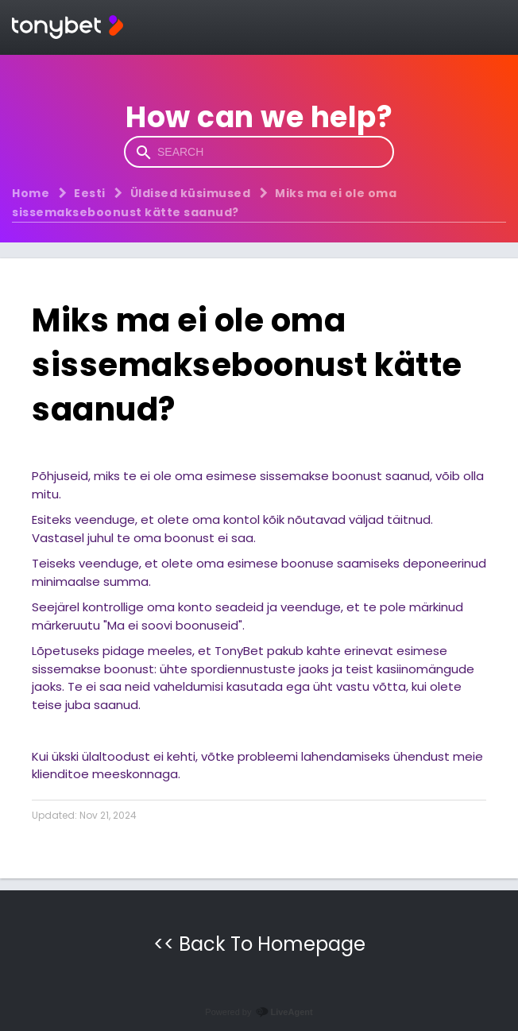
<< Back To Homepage (259, 944)
